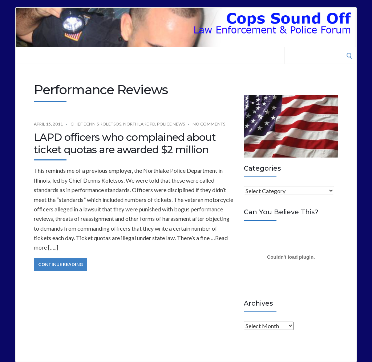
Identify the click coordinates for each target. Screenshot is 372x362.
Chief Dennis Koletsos (95, 124)
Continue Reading (60, 264)
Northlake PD (139, 124)
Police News (171, 124)
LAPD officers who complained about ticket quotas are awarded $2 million (125, 143)
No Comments (209, 124)
